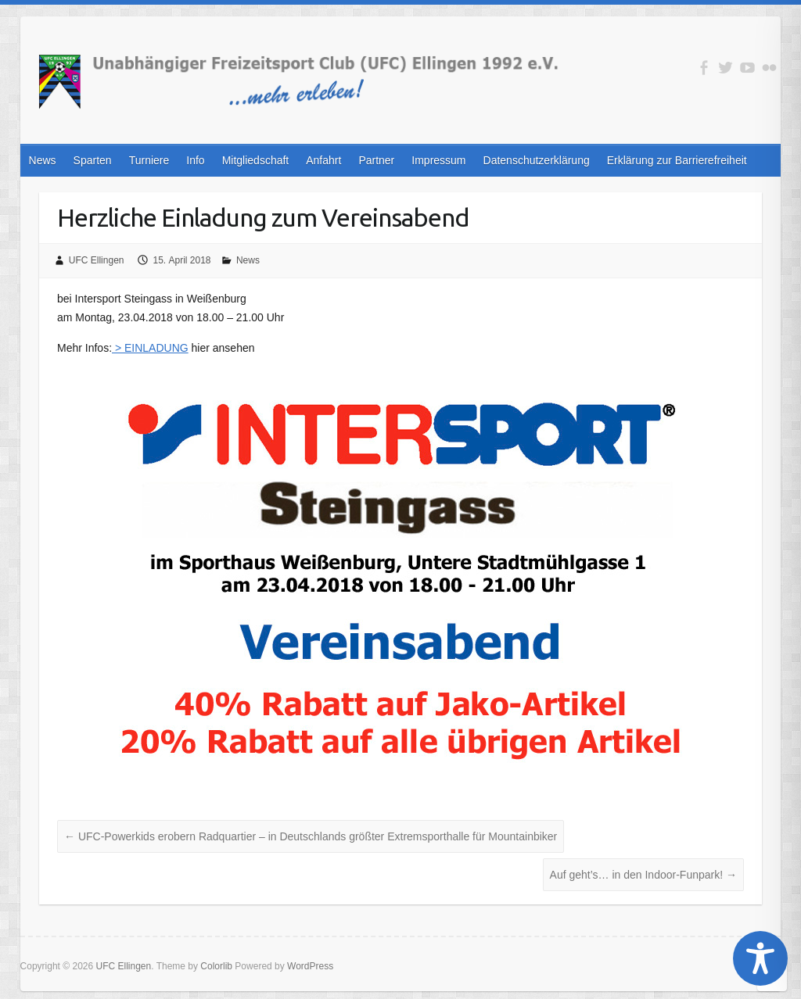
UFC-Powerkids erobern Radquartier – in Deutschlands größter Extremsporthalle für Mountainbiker (310, 836)
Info (195, 160)
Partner (376, 160)
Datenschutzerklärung (536, 160)
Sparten (93, 160)
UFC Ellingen (96, 260)
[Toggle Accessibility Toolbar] (760, 958)
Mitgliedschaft (255, 160)
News (42, 160)
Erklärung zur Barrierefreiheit (677, 160)
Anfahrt (323, 160)
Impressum (438, 160)
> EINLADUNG (150, 348)
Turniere (149, 160)
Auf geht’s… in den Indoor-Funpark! (643, 874)
